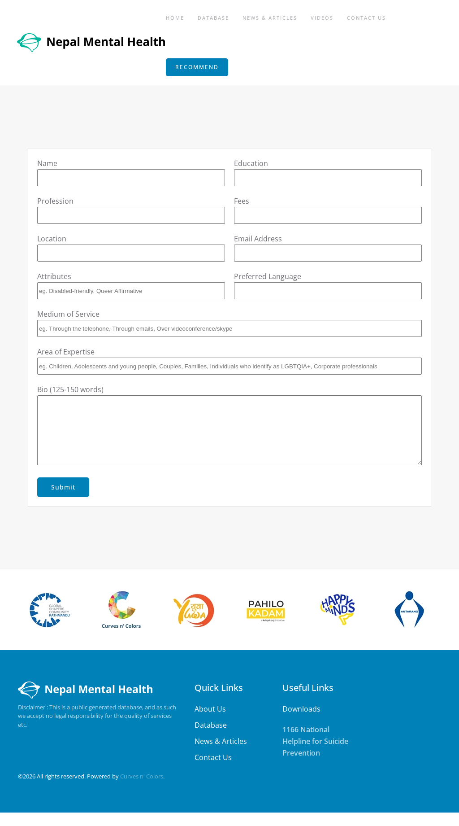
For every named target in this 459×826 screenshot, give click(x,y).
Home (175, 17)
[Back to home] (92, 43)
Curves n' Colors (141, 790)
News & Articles (269, 17)
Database (213, 17)
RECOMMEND (197, 67)
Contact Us (366, 17)
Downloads (301, 722)
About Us (210, 722)
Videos (322, 17)
